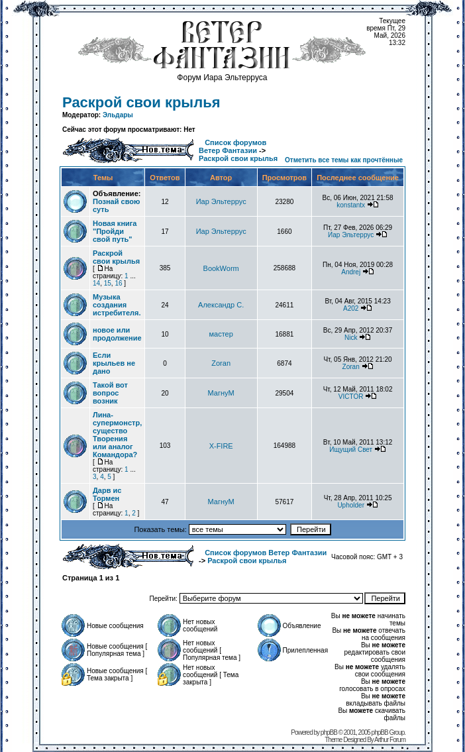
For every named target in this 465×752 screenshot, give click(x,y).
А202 (350, 308)
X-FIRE (221, 446)
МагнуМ (221, 393)
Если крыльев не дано (114, 363)
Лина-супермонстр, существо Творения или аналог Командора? (117, 434)
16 (118, 283)
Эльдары (118, 115)
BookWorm (221, 268)
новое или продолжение (117, 334)
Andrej (350, 272)
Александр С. (221, 305)
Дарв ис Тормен (107, 494)
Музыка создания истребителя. (116, 305)
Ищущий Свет (350, 449)
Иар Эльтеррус (221, 201)
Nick (350, 337)
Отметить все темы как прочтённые (344, 160)
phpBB (329, 732)
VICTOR (351, 396)
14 (96, 283)
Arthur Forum (389, 739)
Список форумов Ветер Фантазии (232, 146)
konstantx (350, 205)
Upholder (350, 505)
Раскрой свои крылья (141, 102)
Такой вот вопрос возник (110, 393)
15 (107, 283)
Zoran (221, 363)
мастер (220, 334)
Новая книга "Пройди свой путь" (114, 231)
